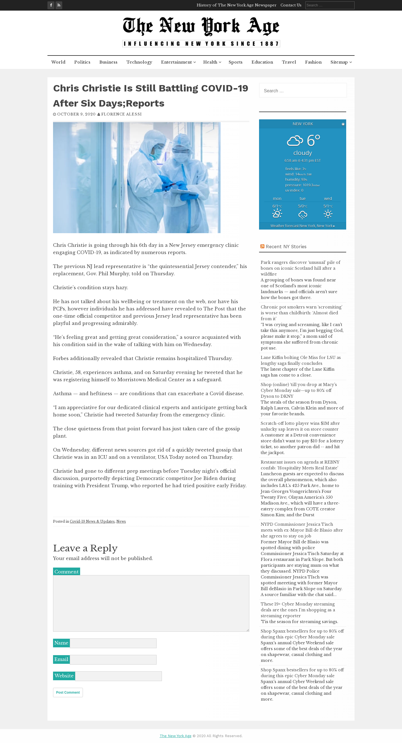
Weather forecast (303, 225)
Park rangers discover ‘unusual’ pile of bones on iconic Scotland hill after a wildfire (300, 268)
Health (210, 62)
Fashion (313, 62)
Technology (139, 62)
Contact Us (291, 5)
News (121, 521)
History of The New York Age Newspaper (237, 5)
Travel (289, 62)
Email (61, 659)
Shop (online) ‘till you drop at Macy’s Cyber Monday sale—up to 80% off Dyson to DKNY (299, 390)
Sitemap (339, 62)
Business (108, 62)
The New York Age (176, 736)
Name (61, 643)
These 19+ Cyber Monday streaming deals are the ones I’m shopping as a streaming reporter (298, 610)
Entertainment (176, 62)
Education (262, 62)
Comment (66, 572)
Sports (236, 62)
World (58, 62)
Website (64, 676)
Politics (82, 62)
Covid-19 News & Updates (92, 521)
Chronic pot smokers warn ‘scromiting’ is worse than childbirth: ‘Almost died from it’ (301, 313)
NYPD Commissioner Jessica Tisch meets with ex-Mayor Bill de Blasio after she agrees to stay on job (302, 530)
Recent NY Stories (286, 246)
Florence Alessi (121, 114)
